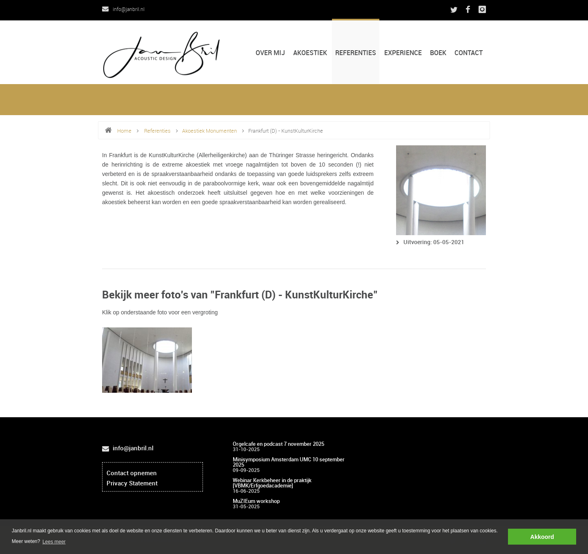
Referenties (355, 53)
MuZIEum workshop (256, 501)
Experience (403, 53)
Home (124, 131)
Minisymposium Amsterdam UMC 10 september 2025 (289, 462)
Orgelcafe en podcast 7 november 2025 (278, 444)
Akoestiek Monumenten (209, 131)
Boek (438, 53)
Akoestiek (310, 53)
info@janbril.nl (123, 9)
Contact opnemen (132, 473)
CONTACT (468, 53)
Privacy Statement (132, 484)
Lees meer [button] (54, 542)
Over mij (270, 53)
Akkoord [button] (542, 537)
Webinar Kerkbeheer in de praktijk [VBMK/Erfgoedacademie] (272, 483)
